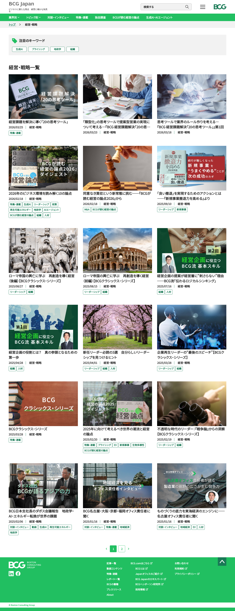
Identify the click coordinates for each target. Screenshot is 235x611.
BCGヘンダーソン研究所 (147, 584)
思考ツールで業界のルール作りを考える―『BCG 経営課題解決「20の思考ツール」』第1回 (190, 124)
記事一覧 (111, 563)
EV (115, 445)
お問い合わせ (181, 563)
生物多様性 (138, 445)
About (110, 594)
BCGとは (140, 568)
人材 (46, 215)
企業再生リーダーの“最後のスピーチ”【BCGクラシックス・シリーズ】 (190, 355)
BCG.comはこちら (140, 563)
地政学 (57, 49)
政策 (54, 204)
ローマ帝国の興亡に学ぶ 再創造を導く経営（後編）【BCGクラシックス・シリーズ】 (41, 278)
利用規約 (179, 568)
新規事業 (181, 209)
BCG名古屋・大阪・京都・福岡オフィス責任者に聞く (116, 514)
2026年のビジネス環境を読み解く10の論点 (40, 193)
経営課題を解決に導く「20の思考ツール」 (38, 121)
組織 (72, 49)
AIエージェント (51, 209)
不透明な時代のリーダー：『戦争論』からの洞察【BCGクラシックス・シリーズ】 (191, 431)
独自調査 (100, 17)
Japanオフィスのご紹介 (147, 573)
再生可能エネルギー (20, 209)
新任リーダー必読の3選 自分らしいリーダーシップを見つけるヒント (116, 355)
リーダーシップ (41, 204)
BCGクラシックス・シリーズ (28, 428)
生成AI (19, 49)
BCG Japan (29, 6)
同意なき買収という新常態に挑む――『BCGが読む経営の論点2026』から (117, 196)
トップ (12, 24)
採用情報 (140, 589)
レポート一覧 (113, 579)
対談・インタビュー (58, 17)
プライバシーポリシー (185, 573)
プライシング (38, 49)
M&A (86, 209)
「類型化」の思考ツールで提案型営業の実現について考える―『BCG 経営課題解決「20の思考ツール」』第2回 (116, 124)
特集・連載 (82, 17)
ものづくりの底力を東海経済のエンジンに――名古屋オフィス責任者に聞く (191, 514)
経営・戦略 (35, 127)
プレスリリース (114, 589)
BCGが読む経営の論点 (126, 17)
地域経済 (124, 527)
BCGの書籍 (112, 584)
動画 (34, 527)
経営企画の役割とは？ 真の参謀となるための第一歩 (43, 355)
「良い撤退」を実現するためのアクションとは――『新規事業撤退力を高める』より (189, 196)
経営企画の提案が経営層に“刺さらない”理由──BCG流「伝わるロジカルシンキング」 (190, 278)
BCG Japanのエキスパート (149, 579)
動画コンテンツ (114, 568)
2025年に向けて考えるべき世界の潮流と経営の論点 (116, 431)
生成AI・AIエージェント (159, 17)
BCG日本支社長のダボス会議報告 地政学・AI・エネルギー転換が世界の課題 (41, 514)
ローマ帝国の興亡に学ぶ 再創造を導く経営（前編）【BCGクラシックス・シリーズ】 (116, 278)
